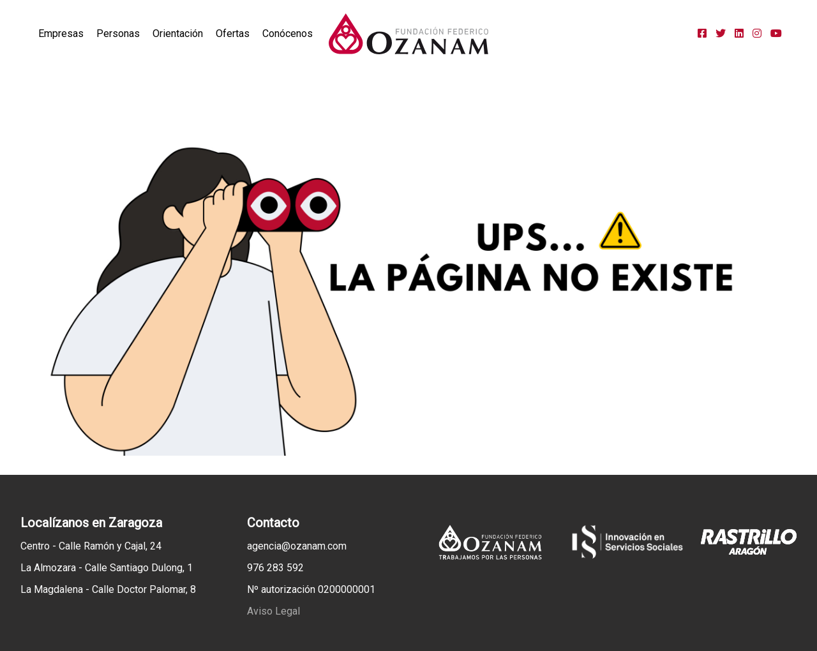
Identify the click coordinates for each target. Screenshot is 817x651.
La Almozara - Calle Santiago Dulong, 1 (106, 568)
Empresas (61, 33)
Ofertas (233, 33)
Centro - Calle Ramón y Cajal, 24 (90, 546)
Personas (118, 33)
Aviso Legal (273, 611)
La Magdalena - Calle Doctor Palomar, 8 (108, 589)
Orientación (178, 33)
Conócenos (287, 33)
